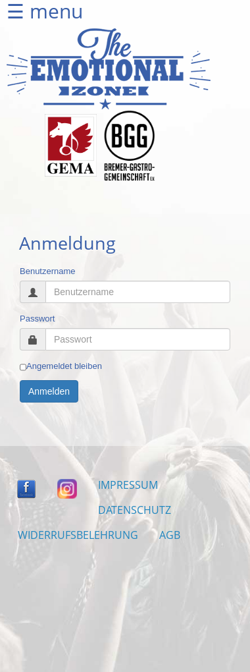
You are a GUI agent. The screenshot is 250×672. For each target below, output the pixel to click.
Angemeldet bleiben (61, 366)
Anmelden (49, 391)
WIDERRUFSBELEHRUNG (78, 535)
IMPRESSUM (128, 485)
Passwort (37, 318)
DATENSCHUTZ (134, 510)
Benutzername (48, 271)
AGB (169, 535)
